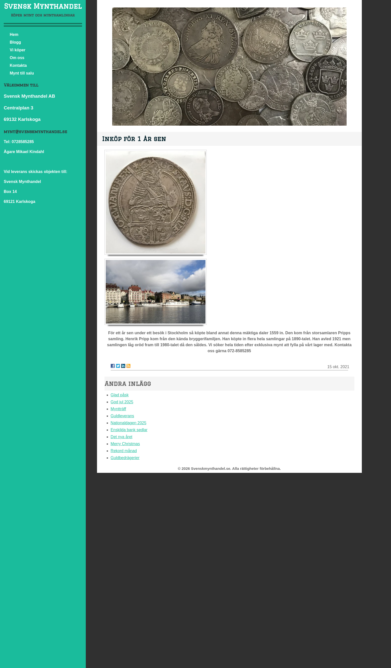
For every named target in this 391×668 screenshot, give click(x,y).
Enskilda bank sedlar (129, 430)
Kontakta (18, 65)
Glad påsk (120, 395)
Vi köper (17, 50)
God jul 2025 (122, 402)
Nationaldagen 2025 (128, 423)
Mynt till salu (22, 73)
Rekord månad (124, 451)
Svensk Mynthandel (43, 6)
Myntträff (118, 409)
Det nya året (121, 437)
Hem (14, 34)
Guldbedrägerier (125, 458)
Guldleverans (122, 416)
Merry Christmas (125, 444)
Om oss (17, 58)
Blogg (15, 42)
